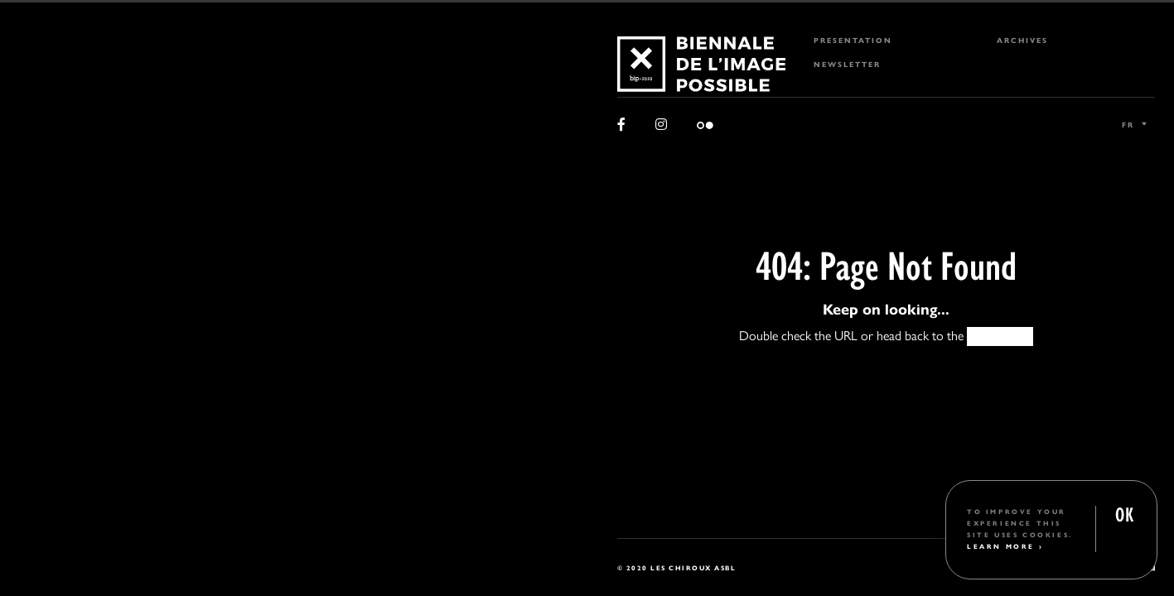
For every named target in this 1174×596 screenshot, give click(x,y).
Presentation (853, 40)
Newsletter (847, 64)
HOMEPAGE (1000, 336)
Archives (1022, 40)
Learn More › (1005, 545)
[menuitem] (886, 40)
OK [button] (1124, 512)
